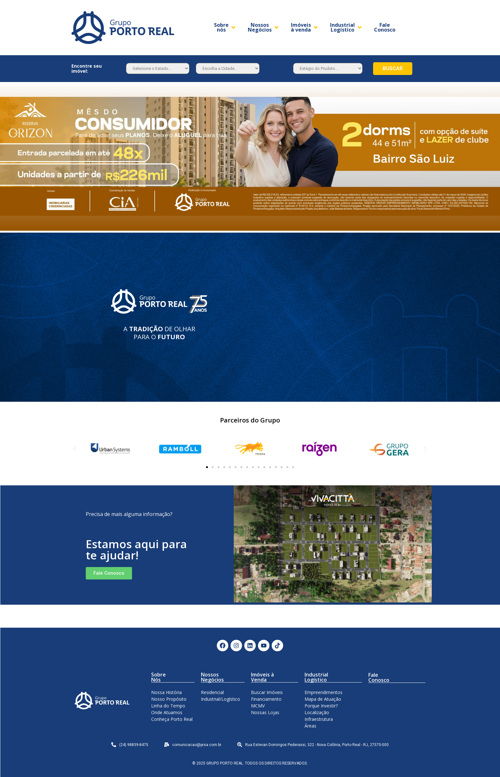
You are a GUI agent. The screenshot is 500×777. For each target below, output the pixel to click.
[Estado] (157, 68)
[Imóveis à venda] (305, 27)
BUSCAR (393, 68)
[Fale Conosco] (385, 27)
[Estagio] (328, 68)
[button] (207, 467)
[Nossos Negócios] (264, 27)
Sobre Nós (158, 677)
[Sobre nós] (225, 27)
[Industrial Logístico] (346, 27)
